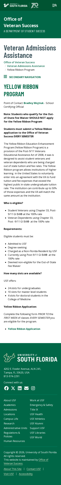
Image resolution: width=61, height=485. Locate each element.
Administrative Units (15, 428)
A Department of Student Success (24, 31)
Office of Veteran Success (19, 62)
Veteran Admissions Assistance (26, 66)
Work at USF (37, 400)
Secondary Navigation (22, 77)
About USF (10, 400)
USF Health (36, 414)
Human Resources (14, 441)
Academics (10, 405)
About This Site (13, 469)
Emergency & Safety (41, 405)
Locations (9, 414)
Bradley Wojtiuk (34, 103)
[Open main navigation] (54, 5)
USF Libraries (37, 432)
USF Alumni (36, 423)
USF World (36, 437)
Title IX (34, 409)
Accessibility (26, 474)
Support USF (37, 428)
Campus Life (11, 419)
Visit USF (9, 474)
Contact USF (34, 469)
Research (9, 423)
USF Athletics (37, 419)
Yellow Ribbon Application (24, 329)
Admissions (10, 409)
